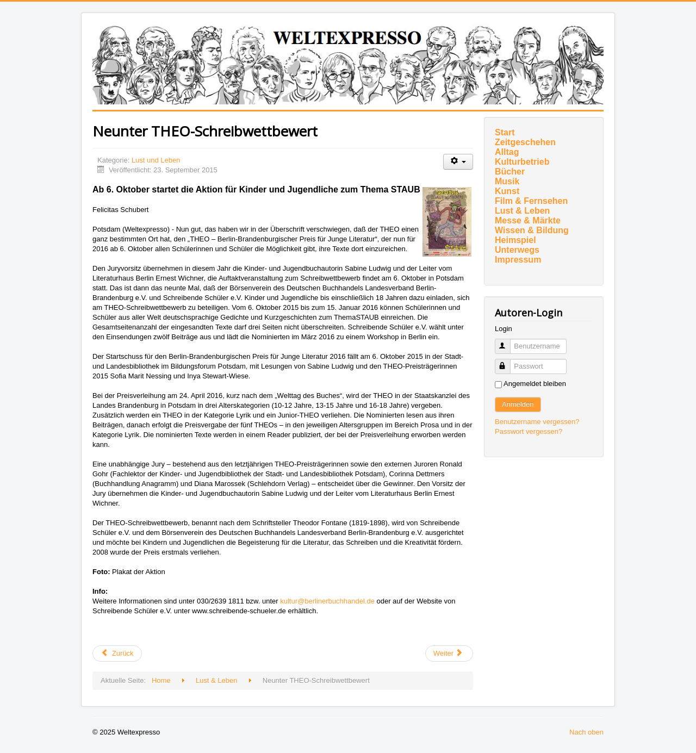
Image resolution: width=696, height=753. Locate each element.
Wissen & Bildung (532, 230)
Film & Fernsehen (531, 201)
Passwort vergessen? (528, 431)
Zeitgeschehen (525, 142)
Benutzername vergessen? (537, 422)
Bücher (510, 171)
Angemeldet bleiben (535, 383)
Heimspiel (515, 240)
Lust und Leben (156, 160)
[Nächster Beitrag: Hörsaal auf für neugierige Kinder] (449, 653)
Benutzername (507, 341)
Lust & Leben (522, 210)
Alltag (507, 152)
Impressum (518, 259)
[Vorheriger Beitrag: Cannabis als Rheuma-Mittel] (117, 653)
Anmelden (518, 404)
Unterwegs (517, 249)
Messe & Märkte (528, 220)
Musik (507, 181)
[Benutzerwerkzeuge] (458, 162)
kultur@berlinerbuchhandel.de (327, 601)
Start (504, 132)
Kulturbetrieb (522, 161)
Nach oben (586, 732)
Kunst (507, 191)
